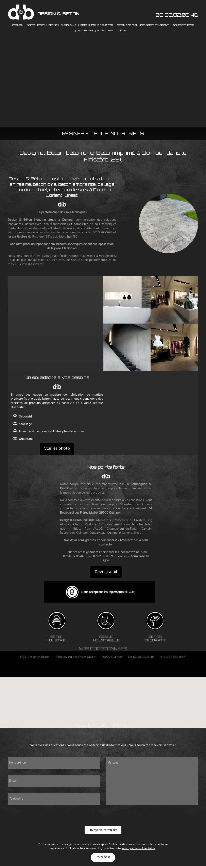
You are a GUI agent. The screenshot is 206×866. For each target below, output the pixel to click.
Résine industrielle (62, 28)
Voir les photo (57, 460)
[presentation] (103, 827)
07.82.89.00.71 (103, 568)
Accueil (17, 28)
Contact (123, 40)
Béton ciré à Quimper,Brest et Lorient (143, 28)
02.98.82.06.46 (177, 15)
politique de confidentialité (138, 848)
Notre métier (36, 28)
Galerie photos (183, 28)
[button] (103, 711)
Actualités (85, 40)
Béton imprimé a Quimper (96, 28)
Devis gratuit (106, 583)
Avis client (105, 40)
